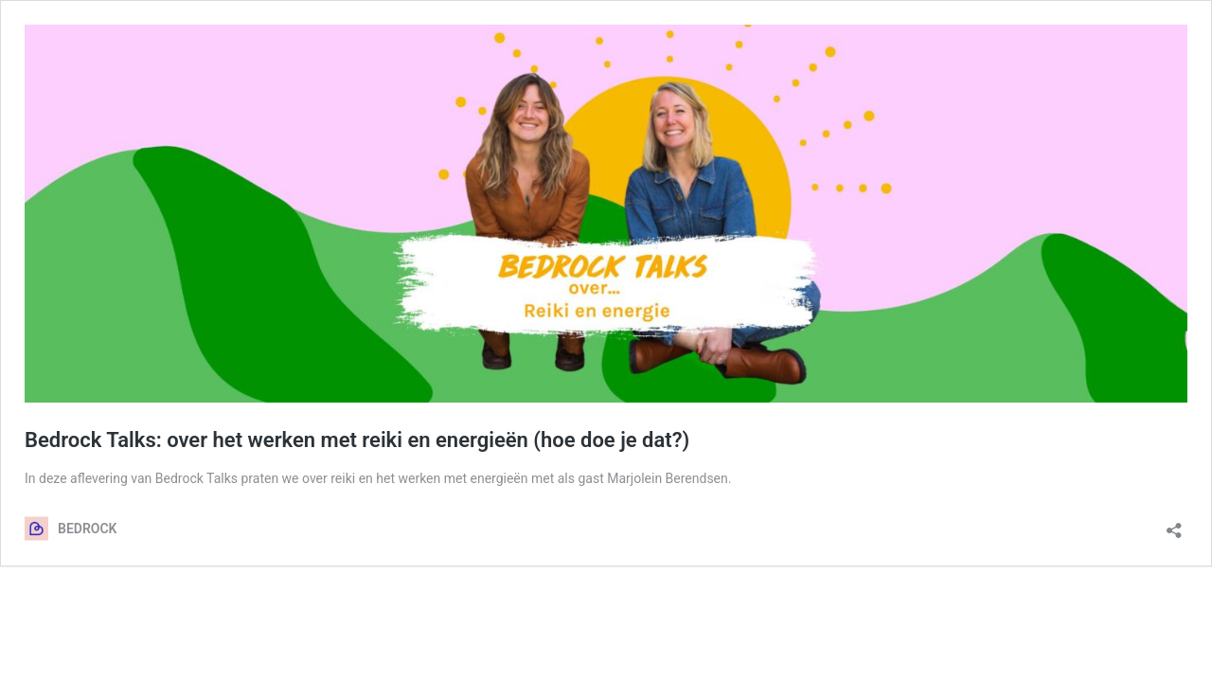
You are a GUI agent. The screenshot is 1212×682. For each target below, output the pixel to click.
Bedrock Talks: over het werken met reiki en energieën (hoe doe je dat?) (357, 440)
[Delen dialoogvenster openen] (1174, 524)
